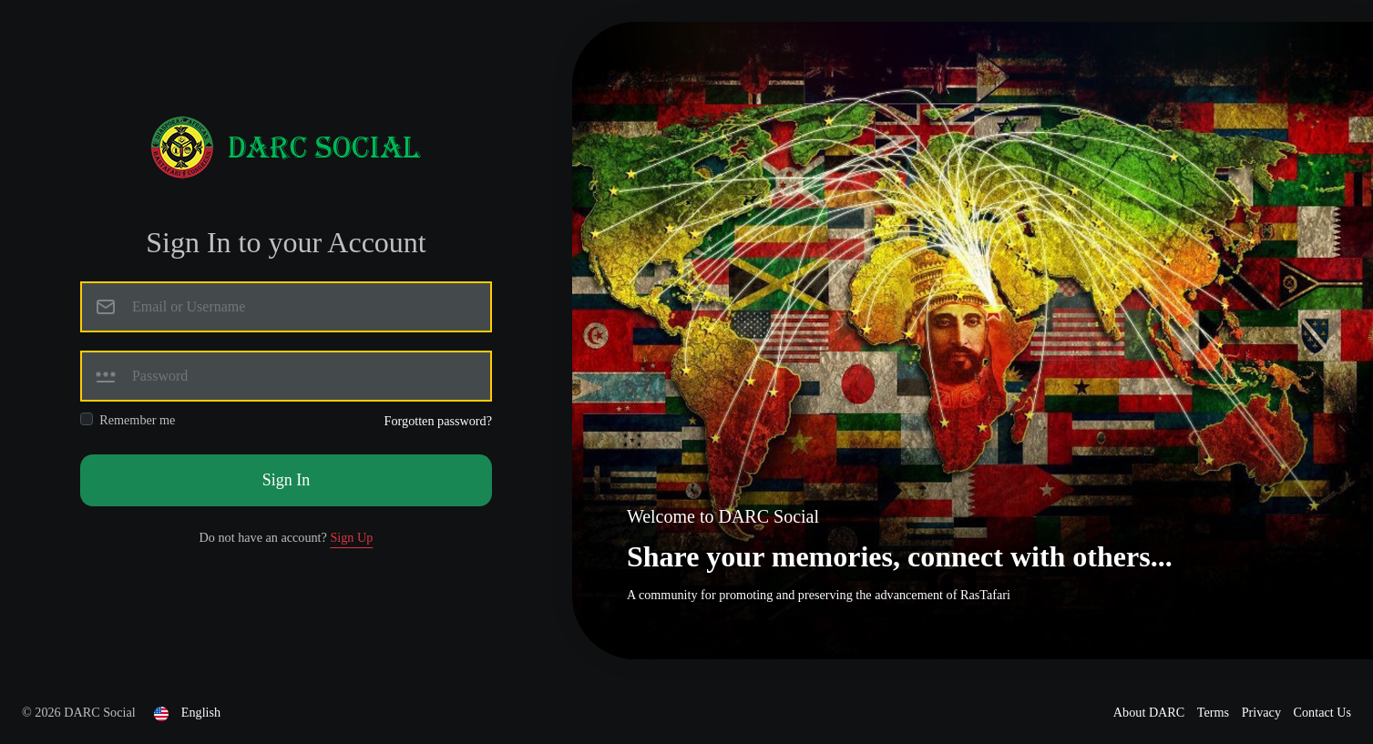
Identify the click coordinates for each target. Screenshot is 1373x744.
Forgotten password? (438, 420)
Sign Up (351, 537)
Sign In (286, 480)
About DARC (1150, 712)
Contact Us (1322, 712)
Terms (1215, 712)
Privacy (1263, 712)
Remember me (137, 420)
